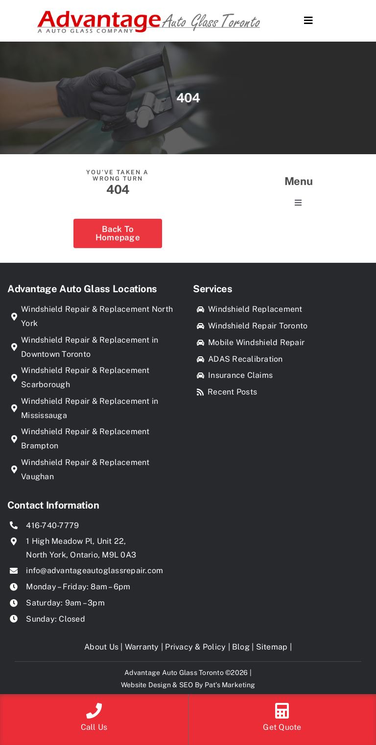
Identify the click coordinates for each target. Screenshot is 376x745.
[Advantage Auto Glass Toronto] (148, 7)
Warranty (142, 647)
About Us (101, 647)
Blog (241, 647)
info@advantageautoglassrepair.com (94, 570)
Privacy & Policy (195, 647)
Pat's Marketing (230, 685)
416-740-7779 (52, 525)
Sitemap (272, 647)
